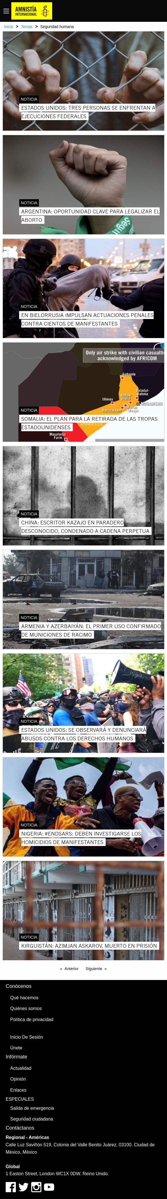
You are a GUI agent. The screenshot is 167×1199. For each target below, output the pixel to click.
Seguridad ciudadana (31, 1119)
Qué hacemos (24, 997)
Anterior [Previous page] (72, 968)
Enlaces (18, 1090)
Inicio (8, 26)
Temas (27, 26)
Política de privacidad (31, 1019)
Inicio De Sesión (26, 1037)
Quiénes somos (26, 1008)
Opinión (18, 1079)
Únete (16, 1047)
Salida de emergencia (32, 1108)
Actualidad (20, 1068)
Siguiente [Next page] (94, 968)
